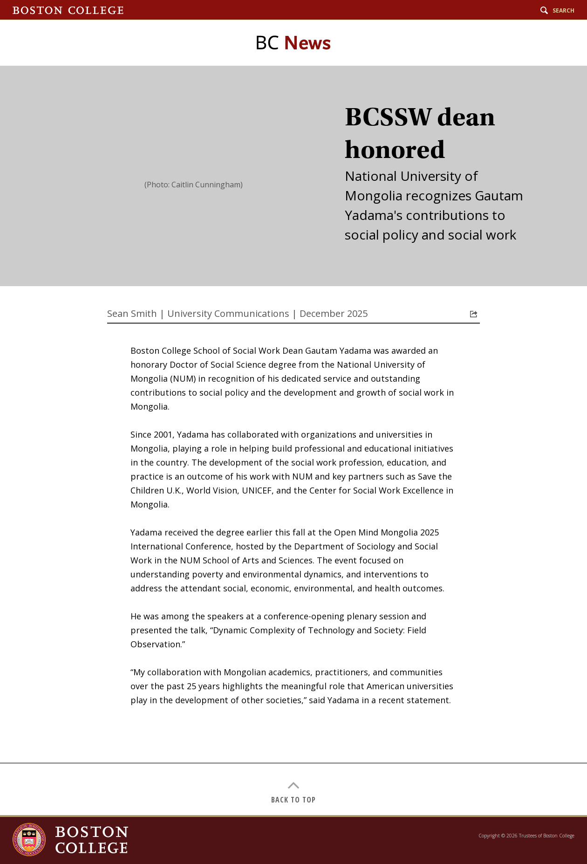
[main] (293, 440)
